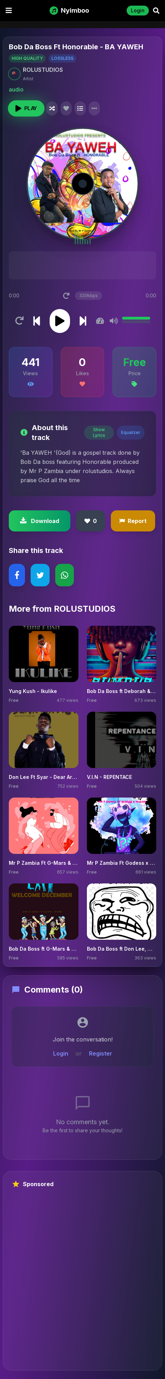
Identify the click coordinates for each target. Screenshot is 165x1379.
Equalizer (130, 432)
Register (100, 1053)
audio (16, 89)
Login (138, 10)
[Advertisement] (82, 1279)
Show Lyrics (99, 432)
